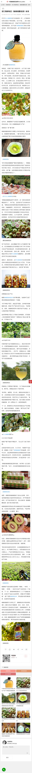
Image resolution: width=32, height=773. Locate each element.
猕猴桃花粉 (6, 491)
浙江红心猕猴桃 (7, 196)
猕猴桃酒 (8, 4)
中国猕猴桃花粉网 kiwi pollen (16, 1)
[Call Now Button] (4, 769)
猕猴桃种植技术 (9, 297)
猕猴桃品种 (13, 596)
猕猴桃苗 (5, 583)
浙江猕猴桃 (8, 674)
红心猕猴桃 (8, 18)
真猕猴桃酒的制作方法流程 (23, 734)
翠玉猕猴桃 (14, 254)
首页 (3, 4)
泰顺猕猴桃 (20, 25)
